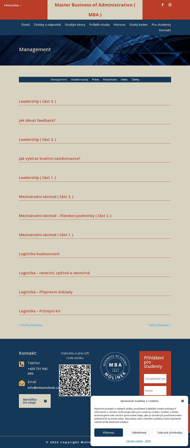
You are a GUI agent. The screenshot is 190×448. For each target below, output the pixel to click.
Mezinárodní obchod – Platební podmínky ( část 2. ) (65, 215)
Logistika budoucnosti (39, 253)
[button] (182, 401)
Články (135, 79)
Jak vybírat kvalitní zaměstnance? (49, 158)
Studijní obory (75, 25)
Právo (95, 79)
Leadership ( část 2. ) (37, 139)
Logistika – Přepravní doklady (46, 291)
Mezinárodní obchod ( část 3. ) (46, 196)
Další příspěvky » (160, 325)
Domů (26, 25)
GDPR (148, 441)
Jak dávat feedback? (37, 120)
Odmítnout (139, 432)
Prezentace (110, 79)
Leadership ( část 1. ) (37, 177)
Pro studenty (161, 25)
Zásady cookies (134, 441)
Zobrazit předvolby (169, 432)
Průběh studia (99, 25)
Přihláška (11, 5)
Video (124, 79)
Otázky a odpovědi (47, 25)
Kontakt (165, 30)
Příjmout (108, 432)
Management (59, 79)
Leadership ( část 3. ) (37, 101)
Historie (119, 25)
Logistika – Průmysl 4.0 (39, 310)
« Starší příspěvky (30, 325)
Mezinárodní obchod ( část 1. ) (46, 234)
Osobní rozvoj (79, 79)
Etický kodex (139, 25)
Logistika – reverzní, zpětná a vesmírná (54, 272)
